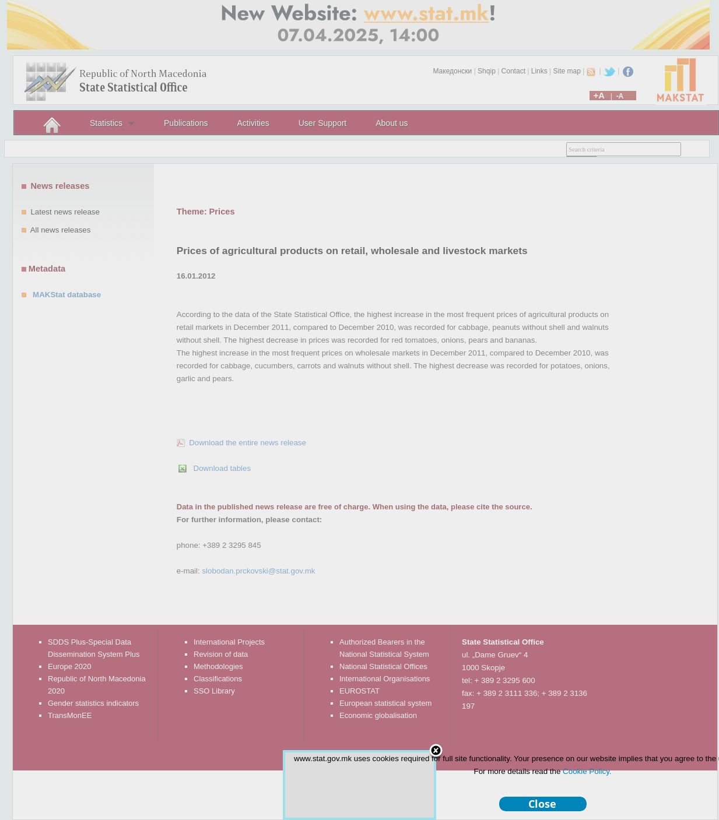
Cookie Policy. (587, 771)
